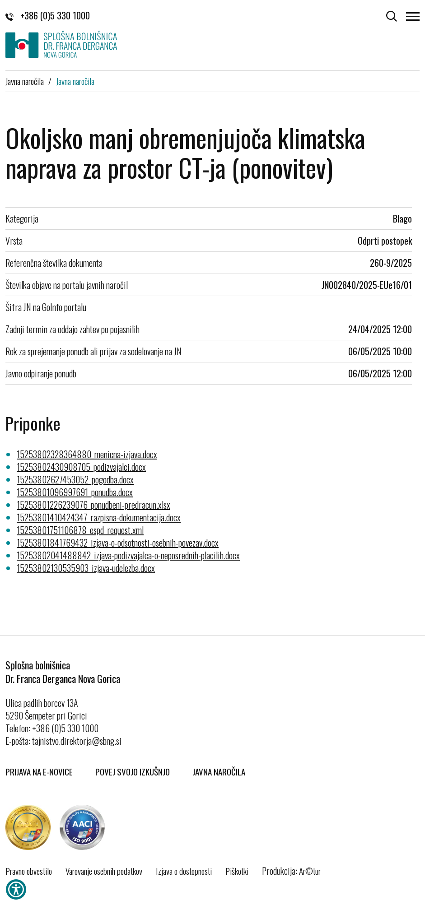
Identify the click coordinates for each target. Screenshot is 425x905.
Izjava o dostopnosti (184, 870)
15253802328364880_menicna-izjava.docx (87, 454)
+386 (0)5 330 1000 (47, 15)
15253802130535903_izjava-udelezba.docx (86, 568)
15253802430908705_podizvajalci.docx (81, 466)
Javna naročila (24, 80)
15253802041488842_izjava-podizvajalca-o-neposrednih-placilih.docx (128, 555)
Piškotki (236, 870)
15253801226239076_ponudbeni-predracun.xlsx (93, 504)
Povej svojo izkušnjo (132, 771)
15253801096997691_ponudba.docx (75, 492)
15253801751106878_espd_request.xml (80, 530)
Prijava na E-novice (39, 771)
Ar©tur (310, 870)
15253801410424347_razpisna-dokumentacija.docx (99, 517)
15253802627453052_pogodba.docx (75, 479)
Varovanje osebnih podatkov (103, 870)
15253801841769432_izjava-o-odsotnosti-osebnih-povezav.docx (118, 542)
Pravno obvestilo (28, 870)
